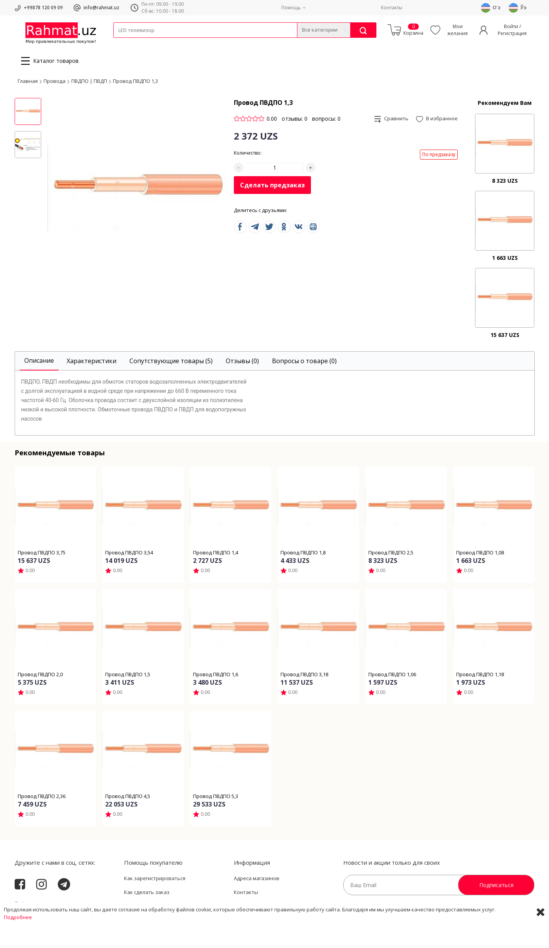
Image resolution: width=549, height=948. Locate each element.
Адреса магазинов (256, 880)
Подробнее (18, 940)
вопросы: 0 (326, 121)
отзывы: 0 (294, 121)
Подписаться (496, 887)
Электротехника (174, 42)
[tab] (39, 363)
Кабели (121, 42)
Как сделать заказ (147, 894)
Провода (143, 42)
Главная (28, 82)
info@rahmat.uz (101, 7)
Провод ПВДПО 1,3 (135, 82)
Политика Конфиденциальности (273, 907)
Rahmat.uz (30, 906)
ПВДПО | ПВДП (89, 82)
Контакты (391, 7)
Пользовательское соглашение (163, 907)
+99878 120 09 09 (43, 7)
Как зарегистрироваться (154, 880)
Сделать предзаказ (272, 187)
